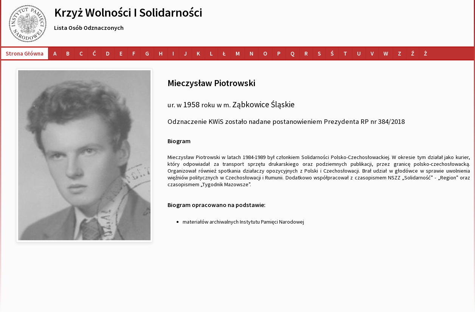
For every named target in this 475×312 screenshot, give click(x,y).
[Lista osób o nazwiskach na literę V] (372, 53)
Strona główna (24, 53)
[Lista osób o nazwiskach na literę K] (198, 53)
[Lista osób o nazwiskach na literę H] (160, 53)
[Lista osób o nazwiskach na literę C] (81, 53)
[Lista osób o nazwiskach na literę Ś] (332, 53)
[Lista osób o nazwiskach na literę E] (121, 53)
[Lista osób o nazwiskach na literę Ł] (224, 53)
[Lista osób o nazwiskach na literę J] (185, 53)
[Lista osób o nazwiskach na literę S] (319, 53)
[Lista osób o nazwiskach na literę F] (134, 53)
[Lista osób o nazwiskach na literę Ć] (94, 53)
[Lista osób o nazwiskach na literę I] (173, 53)
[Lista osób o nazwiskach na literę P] (279, 53)
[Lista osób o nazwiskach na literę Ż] (425, 53)
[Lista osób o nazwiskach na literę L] (211, 53)
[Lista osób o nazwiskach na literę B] (68, 53)
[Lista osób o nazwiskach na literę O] (265, 53)
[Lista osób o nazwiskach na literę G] (147, 53)
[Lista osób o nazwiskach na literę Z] (399, 53)
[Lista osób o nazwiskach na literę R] (306, 53)
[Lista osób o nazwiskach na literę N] (251, 53)
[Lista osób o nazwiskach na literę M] (237, 53)
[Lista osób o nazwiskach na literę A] (55, 53)
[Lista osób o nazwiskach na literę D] (107, 53)
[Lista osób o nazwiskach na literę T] (345, 53)
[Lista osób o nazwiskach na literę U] (358, 53)
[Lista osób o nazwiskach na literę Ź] (413, 53)
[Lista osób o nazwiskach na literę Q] (292, 53)
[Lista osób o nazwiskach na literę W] (386, 53)
